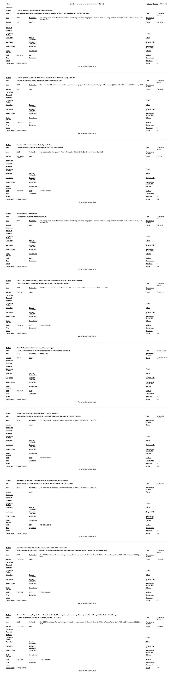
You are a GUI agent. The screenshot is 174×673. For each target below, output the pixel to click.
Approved (149, 60)
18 (91, 4)
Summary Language (32, 42)
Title (7, 13)
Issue (30, 22)
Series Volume (8, 51)
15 (85, 4)
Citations (155, 4)
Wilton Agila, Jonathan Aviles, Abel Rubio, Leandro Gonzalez (37, 413)
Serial (148, 63)
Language (9, 42)
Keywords (9, 25)
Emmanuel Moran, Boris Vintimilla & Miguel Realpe (34, 145)
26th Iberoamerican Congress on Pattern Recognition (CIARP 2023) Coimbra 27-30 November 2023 (71, 152)
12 (79, 4)
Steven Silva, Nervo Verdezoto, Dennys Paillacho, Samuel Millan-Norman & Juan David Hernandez (50, 280)
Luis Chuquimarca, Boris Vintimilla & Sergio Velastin (35, 10)
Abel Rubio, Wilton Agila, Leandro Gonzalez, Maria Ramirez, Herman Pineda (42, 480)
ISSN (7, 55)
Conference (150, 58)
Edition (148, 51)
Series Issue (33, 51)
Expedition (32, 58)
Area (7, 58)
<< (75, 4)
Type (147, 13)
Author (8, 10)
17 (89, 4)
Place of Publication (32, 38)
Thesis (148, 33)
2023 (18, 18)
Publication (32, 18)
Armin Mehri (21, 348)
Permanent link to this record (87, 66)
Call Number (10, 63)
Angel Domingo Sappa (46, 348)
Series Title (32, 46)
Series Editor (10, 46)
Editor (148, 37)
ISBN (30, 55)
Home (8, 4)
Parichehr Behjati (32, 348)
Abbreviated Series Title (150, 47)
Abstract (9, 28)
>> (97, 4)
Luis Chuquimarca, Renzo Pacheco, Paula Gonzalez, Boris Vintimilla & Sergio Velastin (46, 77)
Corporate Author (9, 34)
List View (149, 4)
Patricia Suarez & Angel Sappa (27, 213)
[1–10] (72, 4)
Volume (8, 22)
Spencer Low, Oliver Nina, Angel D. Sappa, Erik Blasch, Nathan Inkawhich (42, 547)
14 (83, 4)
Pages (148, 22)
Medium (148, 55)
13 (81, 4)
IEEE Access (44, 353)
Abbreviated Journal (150, 18)
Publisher (9, 37)
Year (7, 18)
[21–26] (101, 4)
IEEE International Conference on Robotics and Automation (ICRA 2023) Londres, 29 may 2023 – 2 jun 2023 (74, 288)
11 (77, 4)
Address (9, 30)
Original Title (150, 42)
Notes (8, 60)
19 (93, 4)
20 (95, 4)
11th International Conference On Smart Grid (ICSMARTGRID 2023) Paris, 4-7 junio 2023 (68, 420)
